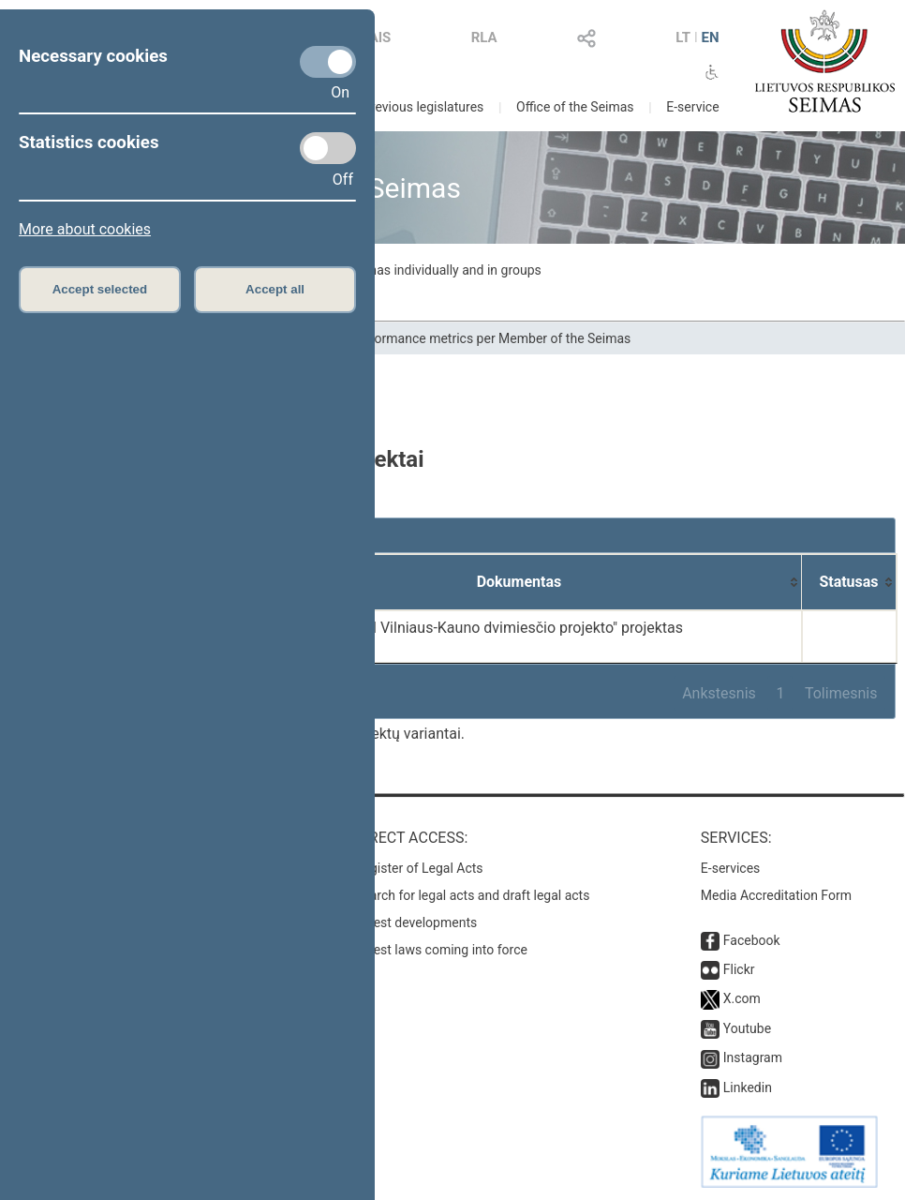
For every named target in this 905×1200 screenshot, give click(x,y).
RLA (484, 37)
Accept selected (100, 289)
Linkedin (747, 1087)
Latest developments (416, 922)
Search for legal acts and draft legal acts (472, 895)
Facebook (751, 940)
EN (711, 37)
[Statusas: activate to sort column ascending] (849, 582)
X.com (742, 998)
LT (682, 37)
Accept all (274, 289)
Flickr (739, 969)
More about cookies (85, 229)
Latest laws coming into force (441, 949)
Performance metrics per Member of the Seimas (490, 338)
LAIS (376, 37)
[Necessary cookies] (328, 62)
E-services (731, 868)
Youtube (747, 1028)
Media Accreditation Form (776, 895)
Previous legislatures (423, 106)
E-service (692, 106)
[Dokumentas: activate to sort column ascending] (519, 582)
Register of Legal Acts (419, 868)
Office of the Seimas (575, 106)
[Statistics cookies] (328, 148)
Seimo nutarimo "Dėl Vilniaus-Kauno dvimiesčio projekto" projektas (462, 628)
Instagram (752, 1057)
